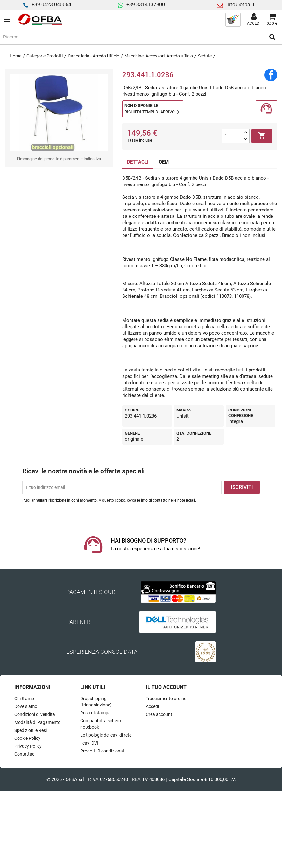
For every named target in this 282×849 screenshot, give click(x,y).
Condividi (270, 75)
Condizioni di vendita (34, 714)
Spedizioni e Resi (30, 730)
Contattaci (24, 754)
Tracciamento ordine (166, 698)
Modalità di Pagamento (37, 722)
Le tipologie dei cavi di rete (105, 735)
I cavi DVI (89, 742)
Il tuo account (166, 687)
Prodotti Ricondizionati (102, 750)
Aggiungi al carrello (262, 136)
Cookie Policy (27, 738)
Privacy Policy (28, 746)
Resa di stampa (95, 712)
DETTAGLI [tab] (137, 162)
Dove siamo (25, 706)
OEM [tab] (164, 162)
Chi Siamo (24, 698)
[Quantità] (232, 136)
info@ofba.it (240, 5)
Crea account (159, 714)
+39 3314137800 (145, 5)
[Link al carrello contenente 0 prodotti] (272, 20)
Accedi (152, 706)
